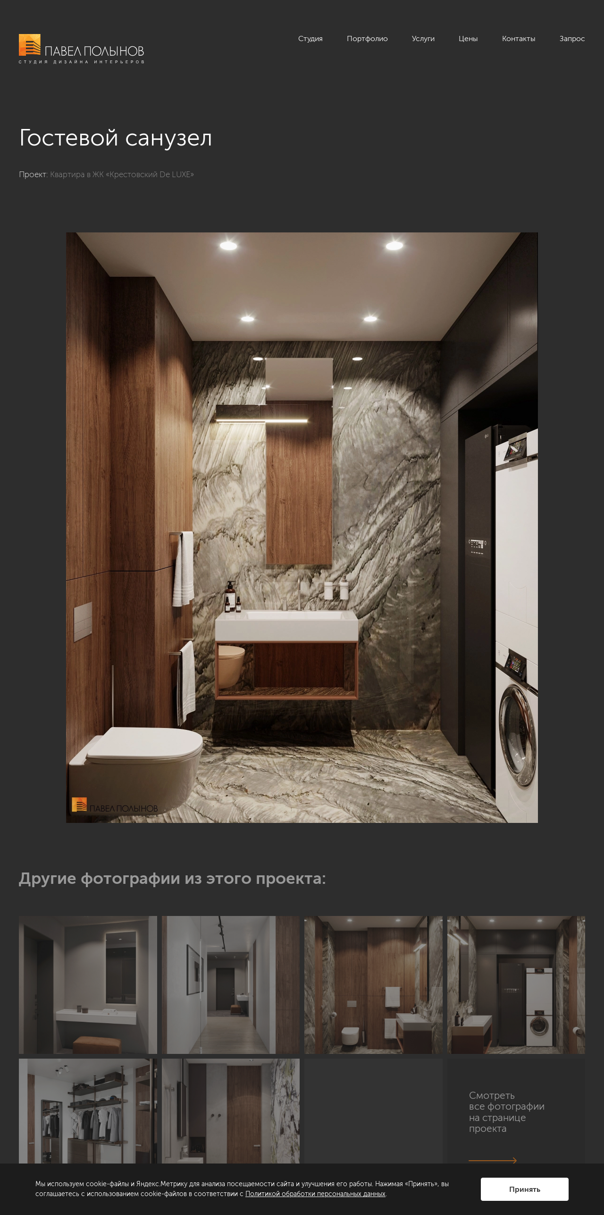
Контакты (519, 38)
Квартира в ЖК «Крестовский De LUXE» (122, 174)
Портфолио (367, 38)
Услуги (423, 38)
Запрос (572, 38)
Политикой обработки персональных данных (315, 1194)
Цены (468, 38)
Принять (524, 1189)
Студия (310, 38)
